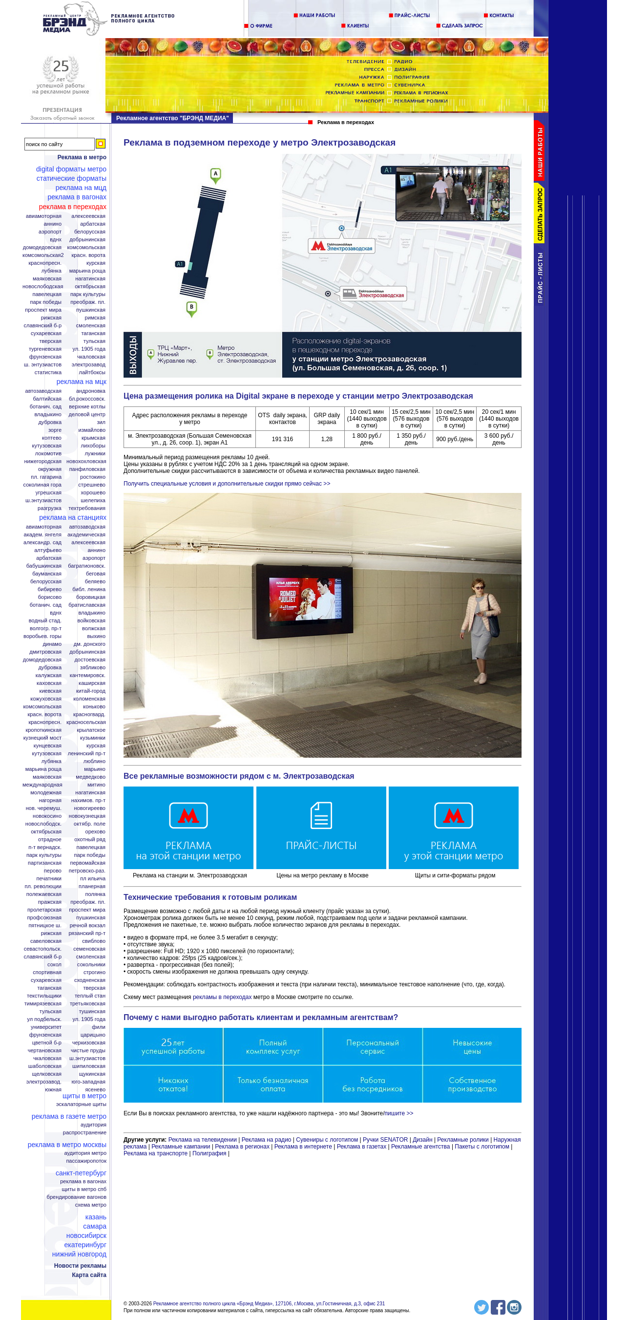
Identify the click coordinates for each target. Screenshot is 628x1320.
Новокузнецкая (87, 816)
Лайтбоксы (92, 372)
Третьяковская (87, 1003)
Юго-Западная (88, 1082)
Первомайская (87, 863)
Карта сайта (89, 1275)
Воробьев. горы (42, 636)
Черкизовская (88, 1042)
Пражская (50, 902)
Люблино (94, 761)
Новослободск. (43, 824)
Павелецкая (47, 294)
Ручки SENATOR (385, 1139)
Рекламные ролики (462, 1139)
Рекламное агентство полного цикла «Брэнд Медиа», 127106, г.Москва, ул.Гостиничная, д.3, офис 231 (269, 1303)
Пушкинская (90, 310)
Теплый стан (90, 996)
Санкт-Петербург (81, 1173)
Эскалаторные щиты (81, 1104)
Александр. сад (42, 542)
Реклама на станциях (72, 517)
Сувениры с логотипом (327, 1139)
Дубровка (50, 422)
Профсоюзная (44, 917)
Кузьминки (92, 738)
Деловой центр (87, 414)
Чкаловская (91, 357)
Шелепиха (93, 500)
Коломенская (89, 699)
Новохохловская (86, 461)
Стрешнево (91, 485)
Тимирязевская (43, 1003)
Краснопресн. (45, 263)
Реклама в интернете (303, 1146)
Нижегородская (43, 461)
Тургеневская (45, 349)
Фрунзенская (45, 357)
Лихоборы (93, 445)
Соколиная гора (42, 485)
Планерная (92, 886)
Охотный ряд (89, 839)
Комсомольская (86, 247)
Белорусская (89, 231)
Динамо (52, 644)
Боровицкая (90, 597)
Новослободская (42, 286)
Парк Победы (46, 302)
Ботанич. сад (46, 406)
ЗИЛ (101, 422)
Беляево (95, 581)
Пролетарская (44, 910)
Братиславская (86, 605)
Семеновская (89, 949)
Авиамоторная (44, 216)
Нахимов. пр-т (88, 800)
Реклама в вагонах (76, 196)
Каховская (49, 683)
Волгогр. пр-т (46, 628)
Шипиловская (88, 1066)
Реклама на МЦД (81, 187)
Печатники (49, 878)
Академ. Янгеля (43, 534)
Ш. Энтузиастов (43, 364)
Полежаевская (44, 894)
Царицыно (93, 1035)
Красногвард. (89, 714)
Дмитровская (45, 652)
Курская (95, 263)
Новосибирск (86, 1235)
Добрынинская (87, 239)
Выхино (96, 636)
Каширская (92, 683)
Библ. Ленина (88, 589)
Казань (95, 1217)
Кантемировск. (87, 675)
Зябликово (92, 667)
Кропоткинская (43, 730)
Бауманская (47, 573)
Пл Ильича (92, 878)
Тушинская (92, 1011)
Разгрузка (50, 508)
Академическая (86, 534)
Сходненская (89, 980)
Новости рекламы (80, 1265)
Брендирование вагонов (76, 1197)
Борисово (50, 597)
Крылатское (91, 730)
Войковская (91, 620)
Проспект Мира (43, 310)
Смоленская (90, 325)
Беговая (95, 573)
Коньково (94, 706)
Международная (42, 785)
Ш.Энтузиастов (43, 500)
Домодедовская (42, 247)
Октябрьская (90, 286)
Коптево (52, 438)
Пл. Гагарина (46, 477)
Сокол (54, 964)
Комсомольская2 (43, 255)
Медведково (90, 777)
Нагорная (50, 800)
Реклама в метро (82, 157)
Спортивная (47, 972)
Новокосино (47, 816)
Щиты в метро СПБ (84, 1189)
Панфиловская (87, 469)
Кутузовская (47, 445)
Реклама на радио (267, 1139)
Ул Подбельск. (44, 1019)
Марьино (94, 769)
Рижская (51, 317)
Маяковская (47, 278)
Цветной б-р (47, 1042)
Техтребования (86, 508)
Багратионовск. (86, 566)
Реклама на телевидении (202, 1139)
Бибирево (50, 589)
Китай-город (90, 691)
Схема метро (90, 1205)
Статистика (48, 372)
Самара (94, 1226)
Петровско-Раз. (87, 870)
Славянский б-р (42, 325)
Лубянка (52, 271)
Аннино (52, 224)
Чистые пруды (88, 1050)
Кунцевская (48, 745)
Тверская (50, 341)
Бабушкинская (44, 566)
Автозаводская (43, 391)
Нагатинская (90, 278)
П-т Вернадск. (45, 847)
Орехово (95, 831)
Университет (46, 1027)
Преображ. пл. (87, 302)
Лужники (94, 453)
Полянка (95, 894)
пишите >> (399, 1113)
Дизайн (422, 1139)
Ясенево (95, 1089)
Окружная (50, 469)
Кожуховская (46, 699)
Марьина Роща (87, 271)
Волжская (93, 628)
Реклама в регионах (242, 1146)
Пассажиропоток (86, 1161)
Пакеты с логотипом (482, 1146)
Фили (98, 1027)
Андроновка (90, 391)
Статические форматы (71, 178)
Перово (53, 870)
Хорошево (93, 492)
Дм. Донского (89, 644)
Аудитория (93, 1125)
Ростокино (92, 477)
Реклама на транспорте (156, 1153)
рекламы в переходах (222, 997)
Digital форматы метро (71, 169)
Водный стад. (45, 620)
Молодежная (46, 792)
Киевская (51, 691)
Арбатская (92, 224)
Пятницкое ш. (45, 925)
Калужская (49, 675)
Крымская (93, 438)
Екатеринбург (85, 1244)
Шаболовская (45, 1066)
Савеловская (46, 941)
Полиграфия (209, 1153)
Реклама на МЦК (81, 381)
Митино (96, 785)
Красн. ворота (88, 255)
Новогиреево (89, 808)
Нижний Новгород (79, 1254)
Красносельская (86, 722)
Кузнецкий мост (42, 738)
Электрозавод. (44, 1082)
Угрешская (49, 492)
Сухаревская (46, 333)
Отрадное (50, 839)
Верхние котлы (87, 406)
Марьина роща (43, 769)
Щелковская (47, 1074)
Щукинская (92, 1074)
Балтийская (47, 399)
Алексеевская (88, 216)
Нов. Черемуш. (44, 808)
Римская (95, 317)
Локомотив (48, 453)
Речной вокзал (87, 925)
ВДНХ (56, 239)
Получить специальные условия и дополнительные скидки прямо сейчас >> (227, 483)
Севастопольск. (43, 949)
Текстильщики (44, 996)
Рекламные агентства (421, 1146)
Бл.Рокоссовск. (87, 399)
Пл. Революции (43, 886)
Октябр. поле (89, 824)
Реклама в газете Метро (69, 1116)
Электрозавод (88, 364)
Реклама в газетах (362, 1146)
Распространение (84, 1132)
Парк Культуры (87, 294)
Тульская (94, 341)
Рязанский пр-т (86, 933)
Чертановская (45, 1050)
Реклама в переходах (72, 206)
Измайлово (91, 430)
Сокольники (91, 964)
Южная (53, 1089)
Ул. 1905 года (89, 349)
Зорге (55, 430)
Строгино (94, 972)
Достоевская (89, 659)
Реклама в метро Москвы (67, 1144)
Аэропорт (50, 231)
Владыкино (48, 414)
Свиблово (93, 941)
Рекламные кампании (180, 1146)
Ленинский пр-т (86, 753)
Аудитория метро (85, 1153)
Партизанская (45, 863)
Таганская (93, 333)
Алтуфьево (48, 550)
